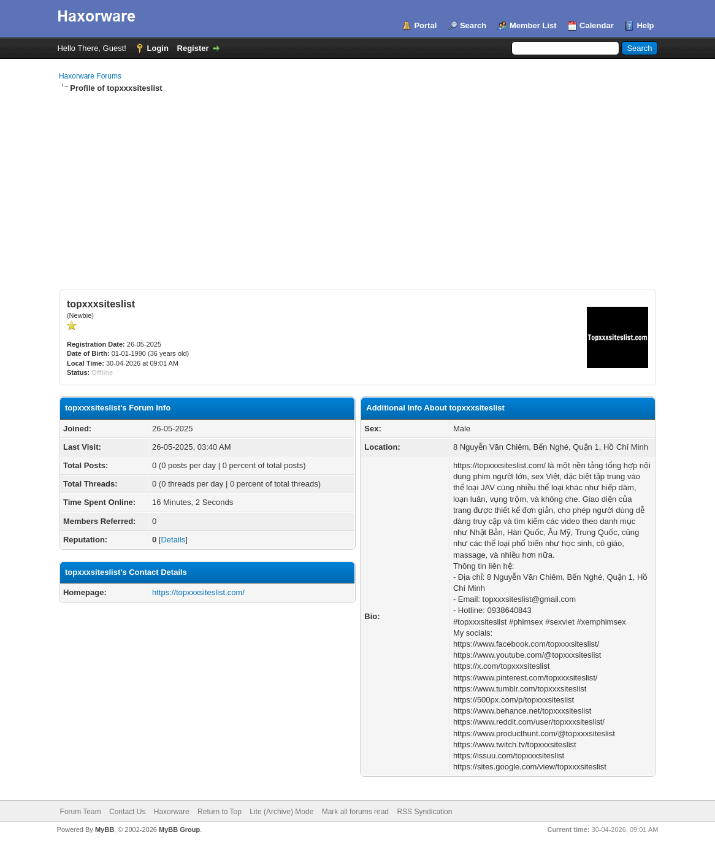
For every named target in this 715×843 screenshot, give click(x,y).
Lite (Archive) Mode (281, 811)
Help (645, 25)
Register (193, 48)
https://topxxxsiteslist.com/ (198, 592)
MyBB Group (179, 829)
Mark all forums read (355, 811)
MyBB (104, 829)
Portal (425, 25)
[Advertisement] (357, 186)
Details (173, 539)
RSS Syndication (424, 811)
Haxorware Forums (90, 76)
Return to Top (219, 811)
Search (473, 25)
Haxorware (171, 811)
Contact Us (127, 811)
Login (158, 48)
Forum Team (80, 811)
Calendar (596, 25)
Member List (533, 25)
